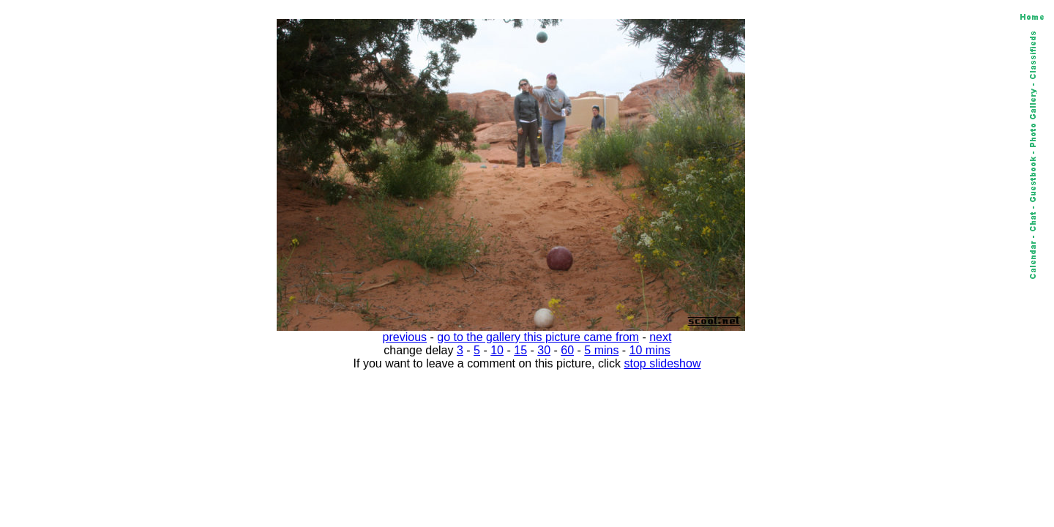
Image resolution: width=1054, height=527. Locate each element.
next (660, 337)
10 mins (649, 350)
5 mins (601, 350)
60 (567, 350)
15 (520, 350)
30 (543, 350)
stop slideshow (662, 363)
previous (405, 337)
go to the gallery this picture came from (538, 337)
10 (497, 350)
